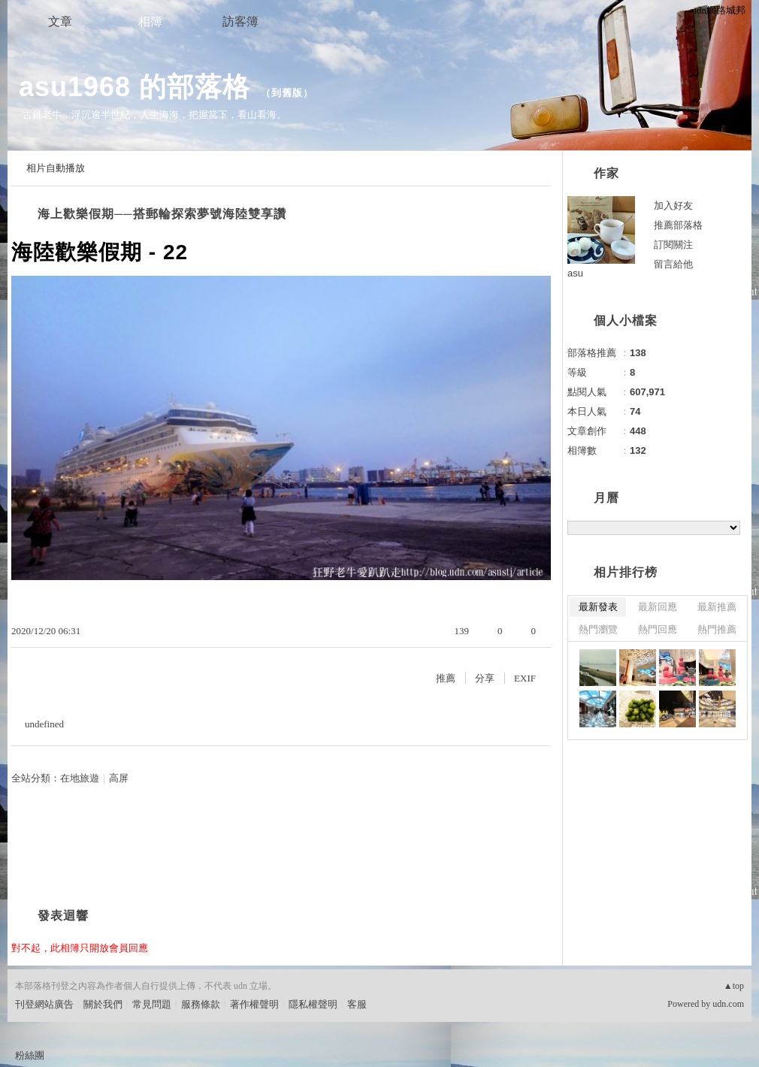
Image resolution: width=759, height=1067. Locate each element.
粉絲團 (29, 1055)
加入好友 (673, 205)
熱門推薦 (716, 629)
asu (575, 273)
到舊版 (287, 92)
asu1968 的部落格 (134, 86)
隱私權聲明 (313, 1004)
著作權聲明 (254, 1004)
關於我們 (102, 1004)
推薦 (445, 678)
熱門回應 (657, 629)
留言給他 (673, 264)
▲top (734, 986)
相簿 (150, 21)
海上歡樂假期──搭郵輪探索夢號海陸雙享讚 (162, 213)
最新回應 (657, 606)
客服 (357, 1004)
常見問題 (151, 1004)
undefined (44, 724)
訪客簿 (240, 21)
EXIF (525, 678)
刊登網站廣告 (44, 1004)
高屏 (119, 778)
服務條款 (200, 1004)
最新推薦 (716, 606)
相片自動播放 (55, 168)
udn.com (728, 1004)
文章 (60, 21)
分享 (484, 678)
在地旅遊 (79, 778)
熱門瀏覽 (598, 629)
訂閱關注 (673, 244)
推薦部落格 (678, 225)
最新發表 (598, 606)
